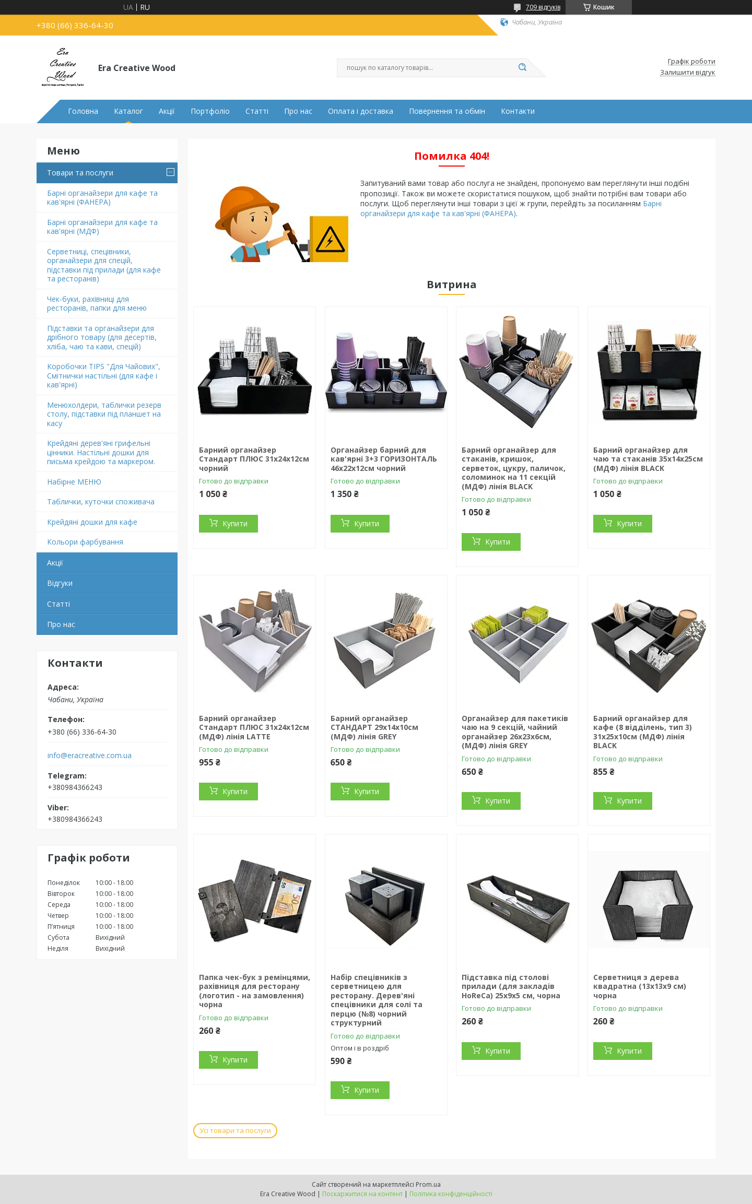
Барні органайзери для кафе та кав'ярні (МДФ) (102, 227)
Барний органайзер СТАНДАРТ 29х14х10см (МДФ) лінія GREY (374, 727)
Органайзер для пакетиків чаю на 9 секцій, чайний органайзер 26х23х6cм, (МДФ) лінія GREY (515, 732)
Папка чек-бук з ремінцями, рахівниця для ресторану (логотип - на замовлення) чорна (254, 991)
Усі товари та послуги (235, 1130)
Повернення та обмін (447, 111)
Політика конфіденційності (450, 1193)
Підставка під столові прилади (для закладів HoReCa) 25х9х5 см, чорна (511, 986)
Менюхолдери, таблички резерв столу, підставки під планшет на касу (104, 414)
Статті (256, 111)
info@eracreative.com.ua (90, 755)
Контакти (518, 111)
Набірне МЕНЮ (74, 482)
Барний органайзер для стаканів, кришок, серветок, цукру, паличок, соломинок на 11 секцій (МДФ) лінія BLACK (514, 468)
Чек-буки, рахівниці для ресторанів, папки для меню (97, 303)
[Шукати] (522, 67)
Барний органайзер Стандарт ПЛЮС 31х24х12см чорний (254, 459)
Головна (83, 111)
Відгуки (60, 583)
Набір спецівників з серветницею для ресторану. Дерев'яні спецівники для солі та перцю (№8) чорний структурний (376, 1000)
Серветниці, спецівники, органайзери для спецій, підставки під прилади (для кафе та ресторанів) (104, 265)
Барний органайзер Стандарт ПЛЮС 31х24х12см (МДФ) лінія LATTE (254, 727)
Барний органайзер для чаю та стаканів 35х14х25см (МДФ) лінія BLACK (648, 459)
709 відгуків (543, 7)
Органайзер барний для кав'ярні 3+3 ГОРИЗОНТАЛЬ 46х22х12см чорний (384, 459)
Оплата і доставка (360, 111)
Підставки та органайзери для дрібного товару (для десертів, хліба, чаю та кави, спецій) (102, 337)
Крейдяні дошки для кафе (92, 522)
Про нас (298, 111)
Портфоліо (210, 111)
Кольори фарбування (85, 542)
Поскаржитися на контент (362, 1193)
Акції (167, 111)
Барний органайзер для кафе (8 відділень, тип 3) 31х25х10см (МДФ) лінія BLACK (642, 732)
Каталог (128, 111)
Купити (235, 523)
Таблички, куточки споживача (101, 501)
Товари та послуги (80, 173)
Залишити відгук (687, 72)
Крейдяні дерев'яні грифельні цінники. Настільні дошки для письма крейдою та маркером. (101, 452)
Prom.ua (428, 1184)
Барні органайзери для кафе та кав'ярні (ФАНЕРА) (102, 197)
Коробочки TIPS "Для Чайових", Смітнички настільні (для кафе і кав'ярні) (103, 375)
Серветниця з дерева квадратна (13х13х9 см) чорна (639, 986)
